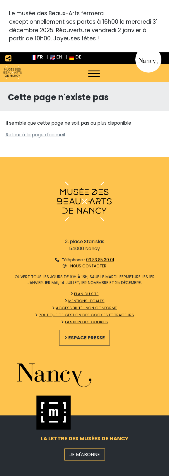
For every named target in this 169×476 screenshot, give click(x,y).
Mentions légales (86, 301)
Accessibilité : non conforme (86, 308)
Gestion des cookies (86, 322)
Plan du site (86, 294)
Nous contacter (88, 266)
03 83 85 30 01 (100, 260)
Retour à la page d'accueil (35, 134)
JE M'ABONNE (84, 454)
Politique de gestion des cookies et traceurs (86, 315)
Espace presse (86, 337)
